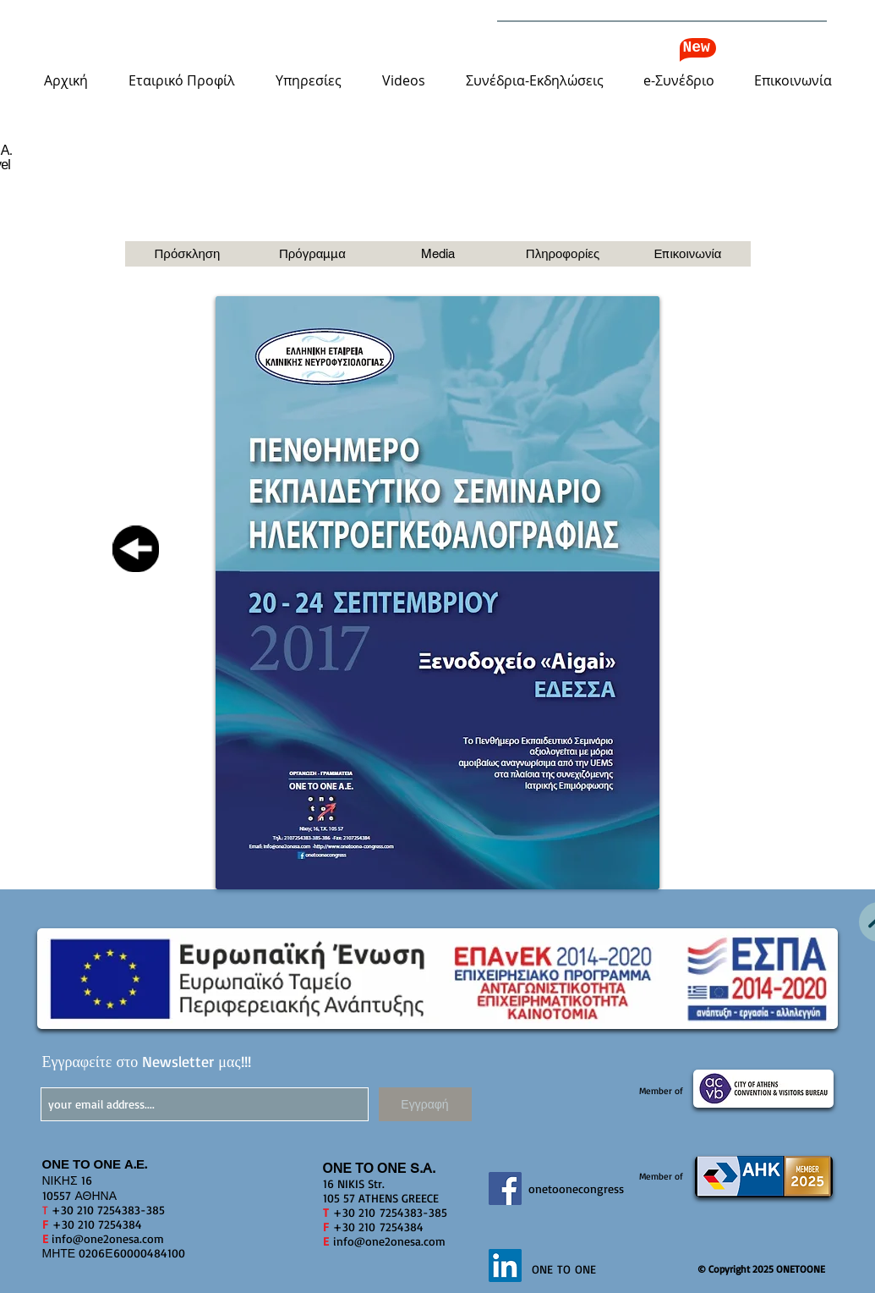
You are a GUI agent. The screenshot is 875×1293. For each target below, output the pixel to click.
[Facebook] (505, 1188)
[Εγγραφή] (425, 1104)
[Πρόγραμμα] (312, 254)
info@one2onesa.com (108, 1238)
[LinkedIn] (505, 1265)
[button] (181, 81)
